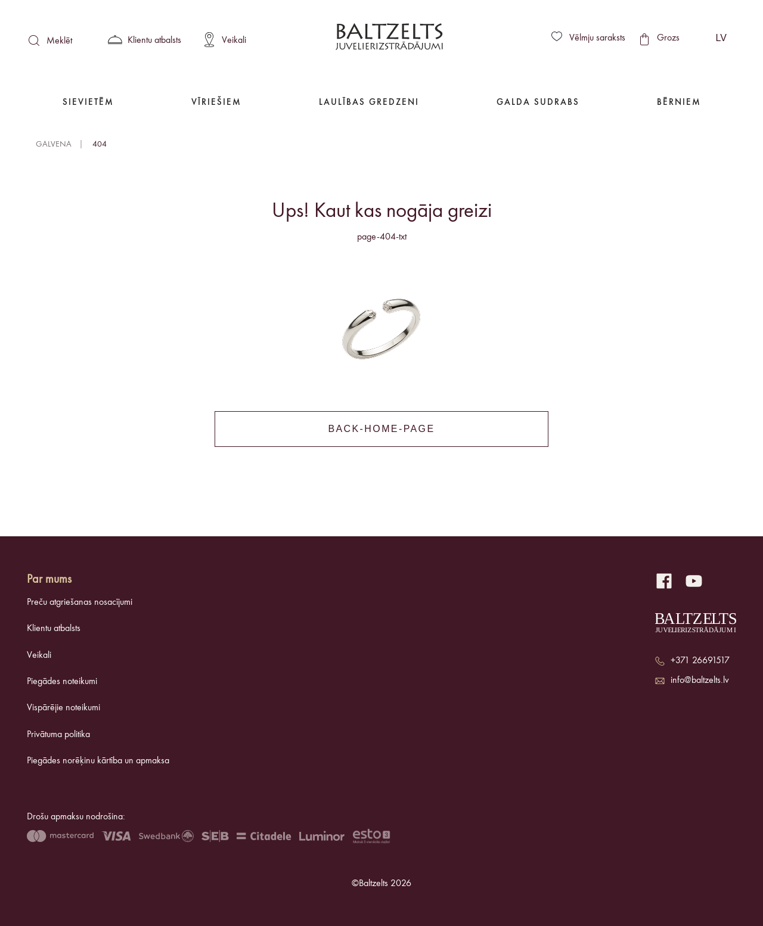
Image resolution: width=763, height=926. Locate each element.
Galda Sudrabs (538, 102)
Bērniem (679, 102)
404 (99, 144)
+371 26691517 (700, 661)
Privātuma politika (58, 734)
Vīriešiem (216, 102)
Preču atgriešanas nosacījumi (79, 602)
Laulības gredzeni (369, 102)
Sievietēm (88, 102)
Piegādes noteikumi (62, 681)
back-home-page (381, 429)
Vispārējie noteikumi (63, 708)
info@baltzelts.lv (700, 680)
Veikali (39, 655)
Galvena (54, 144)
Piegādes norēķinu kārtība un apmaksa (98, 761)
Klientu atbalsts (53, 628)
